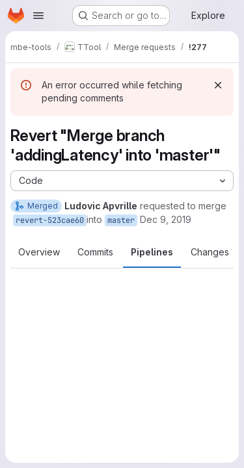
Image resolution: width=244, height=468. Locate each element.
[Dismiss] (218, 85)
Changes (210, 251)
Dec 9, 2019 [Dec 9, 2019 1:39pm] (165, 219)
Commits (95, 251)
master (121, 220)
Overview (39, 251)
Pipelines (152, 251)
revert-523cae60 (50, 220)
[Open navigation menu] (38, 15)
